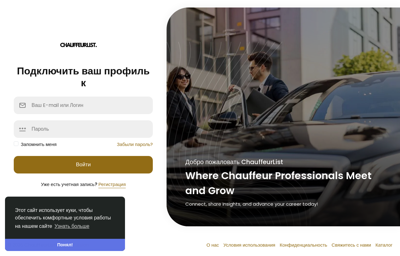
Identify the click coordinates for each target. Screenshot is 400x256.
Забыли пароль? (135, 144)
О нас (213, 245)
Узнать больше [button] (72, 226)
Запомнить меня (39, 144)
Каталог (383, 245)
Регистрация (112, 184)
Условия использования (250, 245)
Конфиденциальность (304, 245)
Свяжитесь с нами (352, 245)
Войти (83, 164)
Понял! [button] (65, 244)
